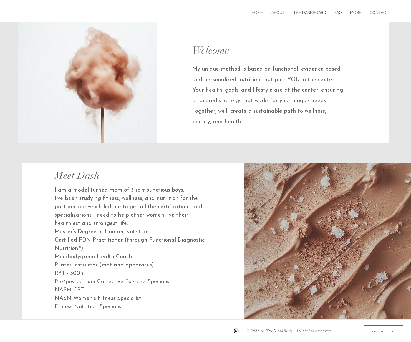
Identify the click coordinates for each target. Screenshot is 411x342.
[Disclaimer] (383, 330)
